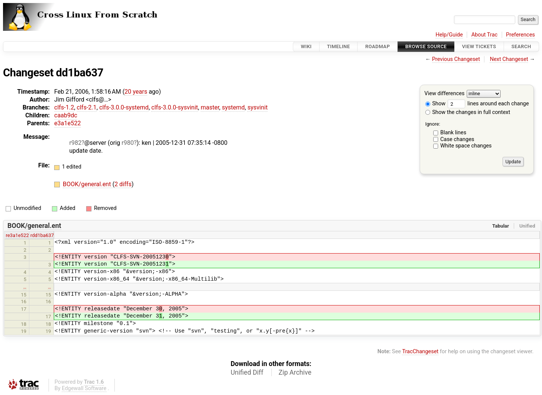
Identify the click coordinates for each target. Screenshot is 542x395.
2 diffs (122, 184)
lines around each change (488, 103)
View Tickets (479, 46)
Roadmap (377, 46)
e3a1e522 (67, 123)
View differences (445, 94)
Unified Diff (247, 372)
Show (435, 103)
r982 (75, 142)
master (210, 107)
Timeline (338, 46)
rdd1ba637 (42, 235)
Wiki (306, 46)
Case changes (457, 139)
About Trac (484, 35)
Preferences (520, 35)
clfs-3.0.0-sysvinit (174, 107)
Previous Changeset (456, 59)
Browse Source (426, 46)
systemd (233, 107)
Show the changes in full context (467, 112)
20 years (136, 91)
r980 (128, 142)
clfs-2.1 (87, 107)
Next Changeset (509, 59)
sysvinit (257, 107)
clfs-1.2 (64, 107)
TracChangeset (420, 351)
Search (521, 46)
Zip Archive (295, 372)
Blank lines (453, 132)
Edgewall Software (84, 388)
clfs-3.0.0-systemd (124, 107)
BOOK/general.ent (88, 184)
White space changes (466, 146)
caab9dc (65, 115)
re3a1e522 (17, 235)
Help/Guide (449, 35)
